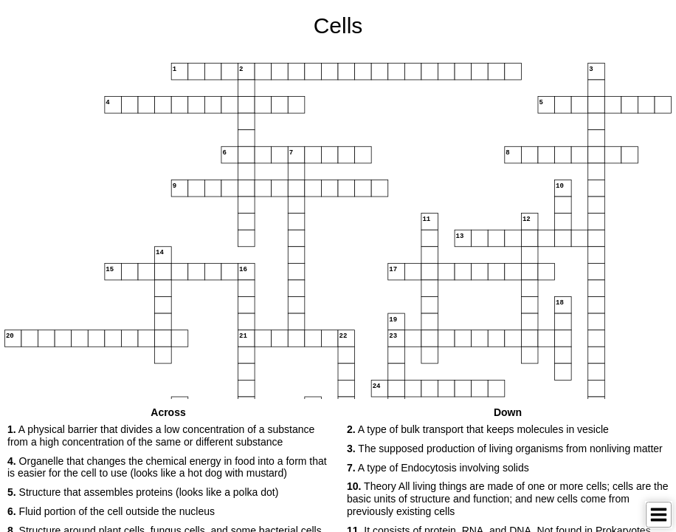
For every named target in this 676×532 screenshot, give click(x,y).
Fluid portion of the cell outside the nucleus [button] (111, 511)
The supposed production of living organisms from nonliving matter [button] (505, 448)
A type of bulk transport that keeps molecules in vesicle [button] (478, 429)
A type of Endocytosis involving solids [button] (438, 468)
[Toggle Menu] (659, 515)
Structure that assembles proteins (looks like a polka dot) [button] (142, 492)
